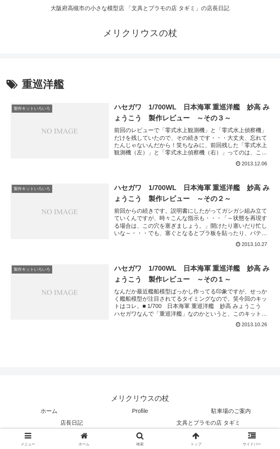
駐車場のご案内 (231, 411)
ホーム (48, 411)
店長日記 (71, 422)
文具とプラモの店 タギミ (208, 422)
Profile (140, 411)
